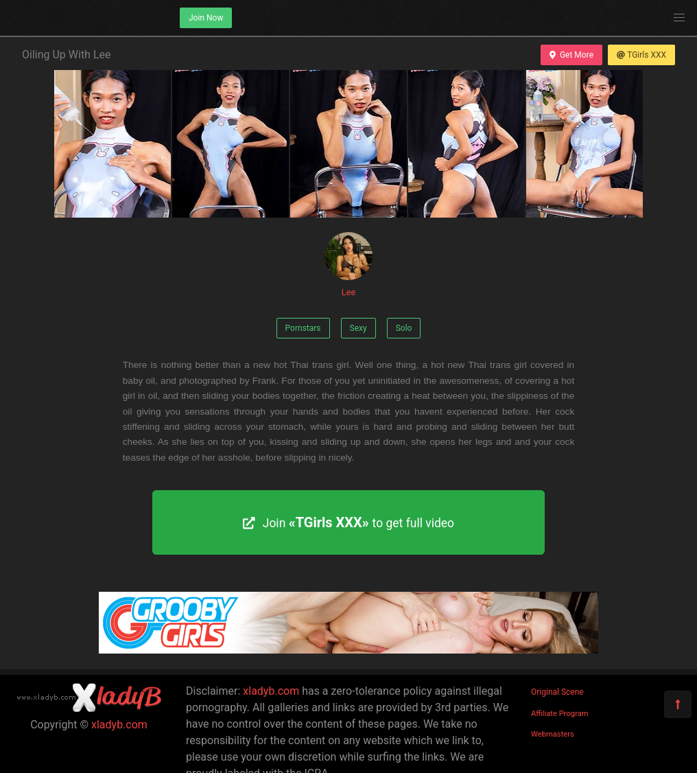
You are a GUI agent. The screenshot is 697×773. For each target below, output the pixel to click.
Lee (348, 264)
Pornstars (303, 328)
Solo (404, 328)
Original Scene (557, 692)
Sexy (358, 328)
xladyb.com (119, 724)
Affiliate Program (560, 713)
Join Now (206, 18)
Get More (571, 55)
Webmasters (552, 734)
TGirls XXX (641, 55)
